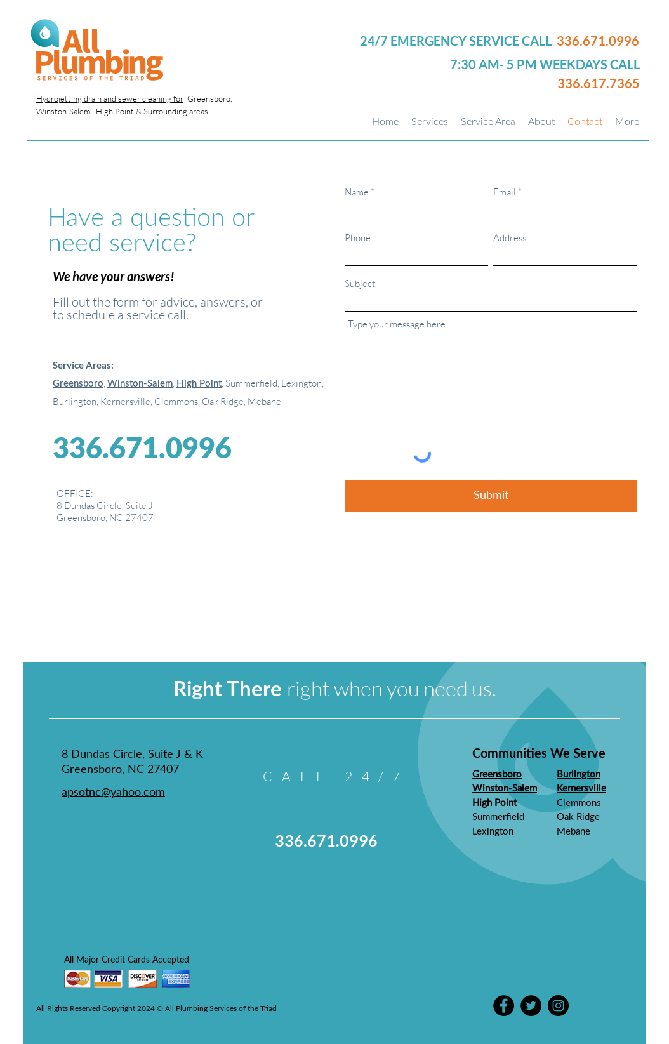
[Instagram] (558, 1005)
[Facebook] (503, 1005)
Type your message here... (399, 324)
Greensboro (78, 383)
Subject (360, 283)
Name (357, 192)
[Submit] (491, 496)
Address (509, 237)
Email (504, 192)
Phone (358, 237)
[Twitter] (530, 1005)
